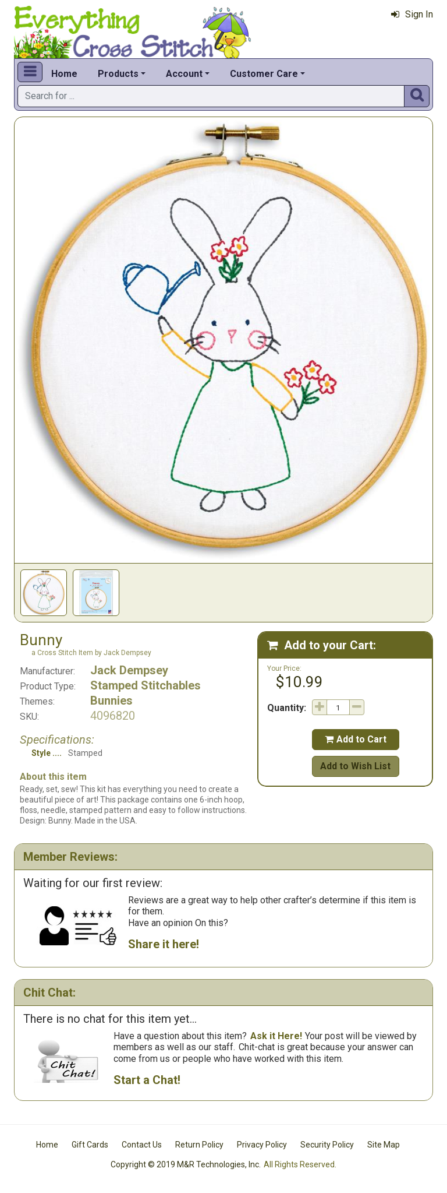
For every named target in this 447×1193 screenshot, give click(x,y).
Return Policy (199, 1144)
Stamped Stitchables (145, 685)
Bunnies (111, 701)
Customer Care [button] (264, 73)
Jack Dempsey (129, 670)
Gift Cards (90, 1144)
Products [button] (118, 73)
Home (64, 73)
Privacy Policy (262, 1144)
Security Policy (327, 1144)
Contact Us (142, 1144)
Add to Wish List (355, 766)
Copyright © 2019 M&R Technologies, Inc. (186, 1164)
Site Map (383, 1144)
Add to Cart (355, 739)
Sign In (412, 14)
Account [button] (184, 73)
